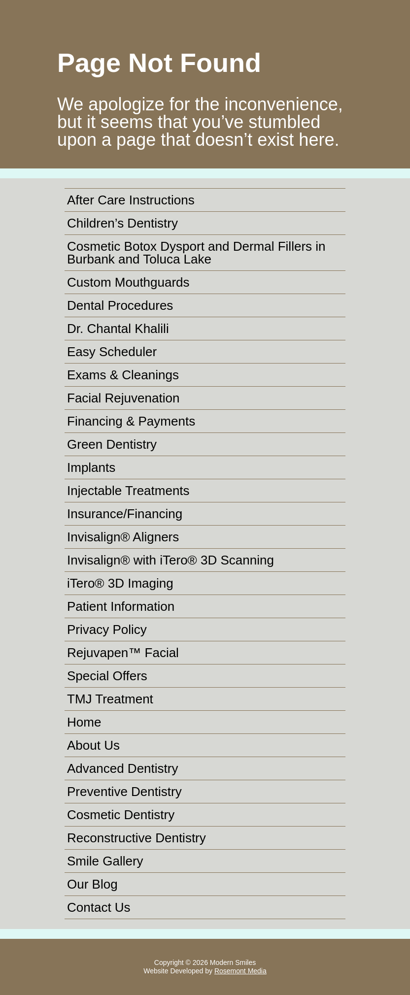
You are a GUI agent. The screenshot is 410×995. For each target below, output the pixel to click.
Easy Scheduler (112, 351)
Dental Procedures (120, 305)
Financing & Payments (131, 421)
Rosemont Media (240, 971)
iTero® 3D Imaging (120, 583)
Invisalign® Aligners (123, 537)
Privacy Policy (107, 629)
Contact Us (99, 907)
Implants (91, 467)
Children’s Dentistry (122, 223)
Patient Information (120, 606)
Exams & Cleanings (123, 374)
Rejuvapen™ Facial (123, 652)
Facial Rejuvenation (123, 398)
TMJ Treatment (110, 699)
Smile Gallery (105, 861)
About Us (93, 745)
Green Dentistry (112, 444)
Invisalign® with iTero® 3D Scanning (170, 560)
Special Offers (107, 675)
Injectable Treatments (128, 490)
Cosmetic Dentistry (120, 814)
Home (84, 722)
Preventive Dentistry (124, 791)
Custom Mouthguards (128, 282)
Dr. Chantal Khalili (118, 328)
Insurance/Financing (124, 513)
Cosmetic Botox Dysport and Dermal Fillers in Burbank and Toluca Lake (196, 252)
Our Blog (92, 884)
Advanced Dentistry (122, 768)
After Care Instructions (131, 200)
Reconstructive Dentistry (136, 837)
